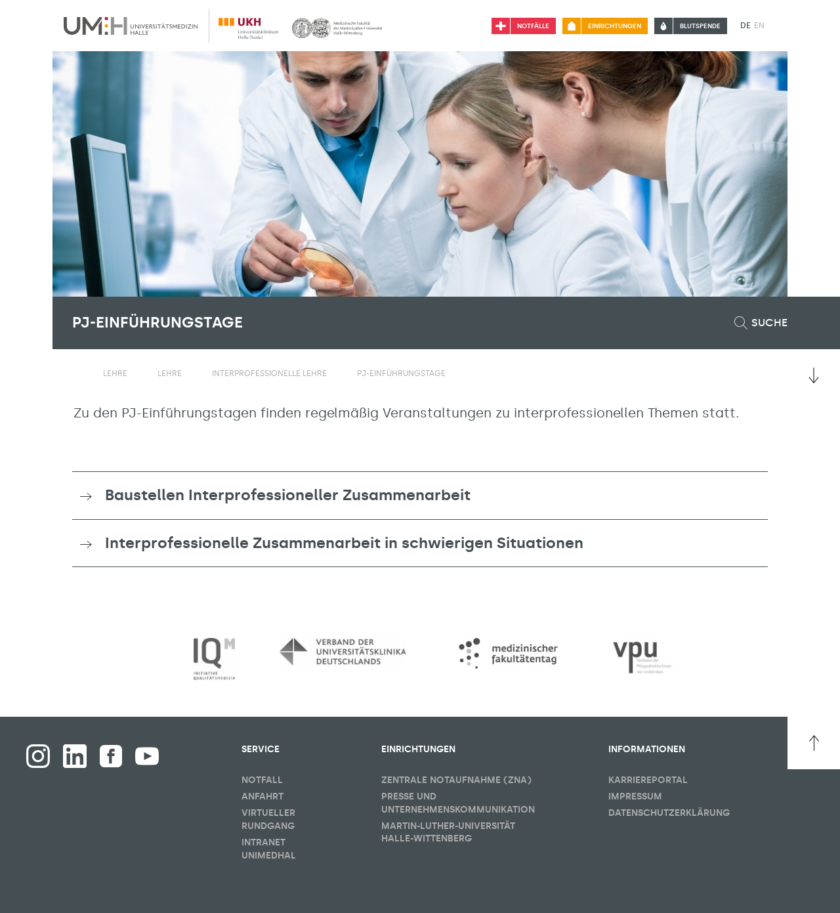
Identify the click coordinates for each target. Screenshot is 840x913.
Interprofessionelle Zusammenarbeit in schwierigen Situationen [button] (344, 543)
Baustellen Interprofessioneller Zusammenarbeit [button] (288, 495)
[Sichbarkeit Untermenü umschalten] (135, 373)
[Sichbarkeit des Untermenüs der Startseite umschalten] (78, 373)
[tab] (420, 495)
